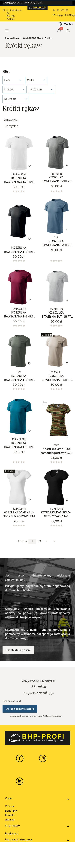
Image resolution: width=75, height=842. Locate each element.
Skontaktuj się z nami (18, 650)
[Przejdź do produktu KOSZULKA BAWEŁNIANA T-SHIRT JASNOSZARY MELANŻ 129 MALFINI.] (56, 286)
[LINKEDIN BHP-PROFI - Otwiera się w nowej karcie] (19, 781)
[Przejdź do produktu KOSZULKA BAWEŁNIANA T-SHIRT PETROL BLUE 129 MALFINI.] (19, 415)
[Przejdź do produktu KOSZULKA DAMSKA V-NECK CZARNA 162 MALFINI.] (56, 487)
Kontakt (10, 815)
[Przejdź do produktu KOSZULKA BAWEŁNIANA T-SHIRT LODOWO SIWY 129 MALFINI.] (56, 350)
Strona (22, 541)
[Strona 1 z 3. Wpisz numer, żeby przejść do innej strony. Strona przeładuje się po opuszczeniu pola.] (32, 541)
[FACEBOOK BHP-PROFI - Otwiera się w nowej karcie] (19, 758)
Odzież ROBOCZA (32, 38)
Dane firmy (11, 810)
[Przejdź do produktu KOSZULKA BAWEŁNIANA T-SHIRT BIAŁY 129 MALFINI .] (19, 152)
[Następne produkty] (46, 541)
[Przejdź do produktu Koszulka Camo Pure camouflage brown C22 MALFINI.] (56, 418)
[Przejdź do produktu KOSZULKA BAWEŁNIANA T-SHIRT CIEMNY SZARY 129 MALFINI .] (56, 152)
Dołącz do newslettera (20, 708)
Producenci (11, 833)
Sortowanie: (11, 120)
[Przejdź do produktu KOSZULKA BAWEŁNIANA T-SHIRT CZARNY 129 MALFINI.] (19, 221)
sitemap (10, 819)
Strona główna (12, 38)
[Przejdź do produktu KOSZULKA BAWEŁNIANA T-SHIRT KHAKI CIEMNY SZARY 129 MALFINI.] (19, 350)
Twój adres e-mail (12, 700)
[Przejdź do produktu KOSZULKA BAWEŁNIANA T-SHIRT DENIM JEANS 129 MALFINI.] (56, 216)
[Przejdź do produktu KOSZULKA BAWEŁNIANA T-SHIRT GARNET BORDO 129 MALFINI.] (19, 286)
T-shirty (49, 38)
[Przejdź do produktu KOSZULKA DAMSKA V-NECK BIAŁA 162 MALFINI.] (19, 487)
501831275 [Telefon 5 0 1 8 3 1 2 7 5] (62, 10)
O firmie (9, 806)
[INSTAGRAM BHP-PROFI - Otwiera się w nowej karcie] (42, 758)
